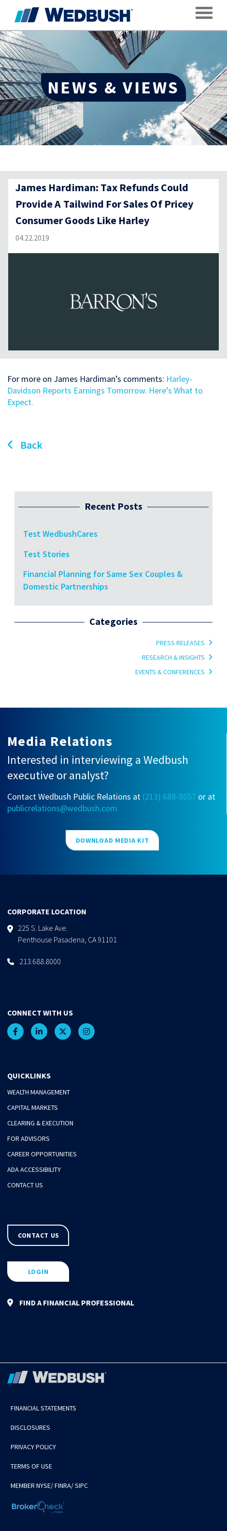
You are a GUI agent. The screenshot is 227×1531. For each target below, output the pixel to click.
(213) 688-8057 (169, 796)
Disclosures (30, 1427)
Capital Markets (32, 1107)
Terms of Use (31, 1466)
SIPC (81, 1485)
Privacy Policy (33, 1446)
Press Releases (180, 642)
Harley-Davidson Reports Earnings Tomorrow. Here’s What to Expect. (105, 390)
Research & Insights (173, 657)
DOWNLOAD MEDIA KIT (112, 840)
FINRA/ (64, 1485)
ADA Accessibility (34, 1169)
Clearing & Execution (40, 1123)
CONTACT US (38, 1235)
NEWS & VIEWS (113, 87)
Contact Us (25, 1185)
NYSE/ (44, 1485)
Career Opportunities (42, 1154)
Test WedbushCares (60, 533)
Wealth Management (38, 1092)
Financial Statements (43, 1408)
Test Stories (46, 554)
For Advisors (28, 1138)
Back (25, 445)
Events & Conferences (170, 671)
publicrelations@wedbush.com (62, 808)
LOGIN (38, 1271)
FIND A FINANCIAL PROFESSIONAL (70, 1302)
